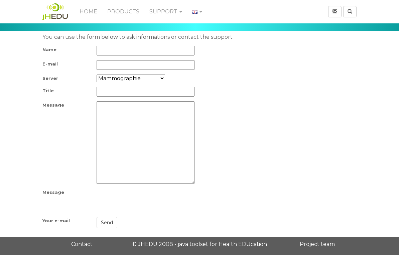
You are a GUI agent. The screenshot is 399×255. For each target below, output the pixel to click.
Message (53, 105)
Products (123, 11)
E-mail (50, 64)
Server (50, 78)
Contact (82, 244)
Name (49, 49)
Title (48, 90)
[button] (335, 11)
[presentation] (147, 201)
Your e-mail (56, 220)
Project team (317, 244)
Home (88, 11)
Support (165, 11)
